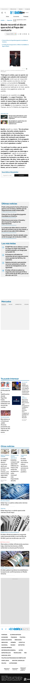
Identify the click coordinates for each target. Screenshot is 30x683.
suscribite (22, 12)
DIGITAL (7, 669)
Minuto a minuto (6, 542)
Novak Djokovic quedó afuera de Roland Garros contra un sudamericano (18, 122)
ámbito (3, 20)
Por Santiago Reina (4, 480)
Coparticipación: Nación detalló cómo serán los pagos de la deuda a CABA (15, 236)
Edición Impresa (6, 647)
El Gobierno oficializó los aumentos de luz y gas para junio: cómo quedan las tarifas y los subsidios (16, 257)
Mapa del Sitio (6, 655)
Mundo (13, 645)
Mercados (18, 640)
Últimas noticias (15, 634)
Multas (3, 663)
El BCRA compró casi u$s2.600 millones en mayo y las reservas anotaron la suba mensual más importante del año (15, 470)
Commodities (18, 304)
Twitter (2, 629)
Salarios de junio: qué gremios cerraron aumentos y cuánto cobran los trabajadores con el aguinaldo (15, 264)
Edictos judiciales (18, 660)
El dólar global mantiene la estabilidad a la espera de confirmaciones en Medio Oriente (14, 572)
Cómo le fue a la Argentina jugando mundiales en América (14, 215)
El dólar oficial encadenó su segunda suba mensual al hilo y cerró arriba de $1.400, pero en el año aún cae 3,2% (16, 272)
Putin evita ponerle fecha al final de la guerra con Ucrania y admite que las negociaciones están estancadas (15, 208)
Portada (4, 634)
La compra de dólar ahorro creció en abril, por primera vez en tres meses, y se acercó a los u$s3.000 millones (15, 229)
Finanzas (25, 16)
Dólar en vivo (13, 9)
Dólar (7, 16)
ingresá (27, 12)
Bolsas (10, 304)
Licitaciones (13, 663)
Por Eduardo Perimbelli (24, 420)
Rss (25, 653)
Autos (21, 650)
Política (22, 637)
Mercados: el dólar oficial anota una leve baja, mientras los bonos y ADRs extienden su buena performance (14, 546)
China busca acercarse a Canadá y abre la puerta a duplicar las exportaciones (13, 222)
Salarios (20, 9)
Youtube (17, 629)
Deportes (9, 20)
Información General (8, 650)
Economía (16, 16)
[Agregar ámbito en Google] (11, 34)
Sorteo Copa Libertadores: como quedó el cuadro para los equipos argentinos (18, 117)
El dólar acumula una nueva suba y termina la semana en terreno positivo (24, 465)
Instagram (9, 629)
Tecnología (17, 653)
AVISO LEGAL (5, 660)
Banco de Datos (6, 640)
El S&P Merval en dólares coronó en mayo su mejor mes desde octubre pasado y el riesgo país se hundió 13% (16, 249)
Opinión (13, 642)
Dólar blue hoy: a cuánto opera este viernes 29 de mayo (13, 511)
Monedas (3, 304)
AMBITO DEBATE (23, 669)
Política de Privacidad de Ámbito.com (13, 658)
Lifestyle (22, 642)
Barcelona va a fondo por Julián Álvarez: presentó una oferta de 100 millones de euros (5, 425)
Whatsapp (21, 629)
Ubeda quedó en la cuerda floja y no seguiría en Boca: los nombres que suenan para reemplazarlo (25, 389)
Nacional (4, 645)
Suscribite (21, 175)
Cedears (26, 304)
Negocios (4, 642)
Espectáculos (6, 653)
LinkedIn (13, 629)
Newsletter (25, 629)
